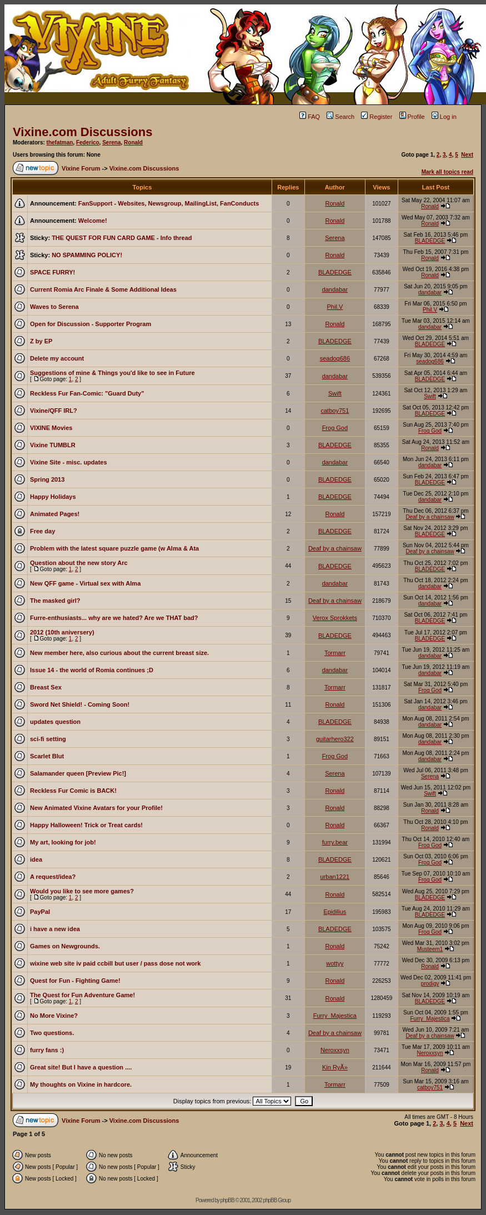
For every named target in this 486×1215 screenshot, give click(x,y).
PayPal (40, 911)
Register (376, 116)
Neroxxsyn (334, 1050)
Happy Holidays (53, 496)
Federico (87, 142)
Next (467, 155)
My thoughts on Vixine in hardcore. (81, 1084)
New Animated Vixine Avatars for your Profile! (96, 807)
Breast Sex (46, 687)
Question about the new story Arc (79, 562)
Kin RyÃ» (335, 1067)
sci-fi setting (48, 739)
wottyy (334, 963)
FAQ (309, 116)
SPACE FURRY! (52, 272)
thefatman (60, 142)
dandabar (335, 289)
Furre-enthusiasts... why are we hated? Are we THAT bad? (114, 617)
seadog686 (335, 358)
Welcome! (92, 220)
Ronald (133, 142)
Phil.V (335, 306)
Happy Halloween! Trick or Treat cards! (86, 825)
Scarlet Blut (47, 756)
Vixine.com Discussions (82, 132)
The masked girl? (55, 600)
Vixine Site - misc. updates (68, 462)
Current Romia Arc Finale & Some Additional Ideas (103, 289)
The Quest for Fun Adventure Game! (82, 995)
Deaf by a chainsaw (429, 517)
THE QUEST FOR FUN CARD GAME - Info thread (122, 237)
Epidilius (334, 911)
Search (340, 116)
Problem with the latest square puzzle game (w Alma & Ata (114, 548)
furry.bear (335, 842)
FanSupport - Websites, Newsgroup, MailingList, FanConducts (168, 203)
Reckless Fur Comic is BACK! (73, 790)
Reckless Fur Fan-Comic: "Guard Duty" (87, 393)
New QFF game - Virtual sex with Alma (85, 583)
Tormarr (334, 652)
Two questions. (52, 1032)
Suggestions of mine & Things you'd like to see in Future (112, 372)
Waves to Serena (54, 306)
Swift (335, 393)
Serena (111, 142)
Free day (42, 531)
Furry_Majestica (335, 1015)
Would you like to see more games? (82, 891)
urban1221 (335, 876)
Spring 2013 (47, 479)
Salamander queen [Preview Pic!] (78, 773)
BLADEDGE (430, 241)
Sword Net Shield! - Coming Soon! (79, 704)
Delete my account (57, 358)
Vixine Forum (81, 168)
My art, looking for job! (63, 842)
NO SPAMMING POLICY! (87, 255)
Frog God (335, 427)
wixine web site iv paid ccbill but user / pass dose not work (115, 963)
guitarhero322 (335, 739)
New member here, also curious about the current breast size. (119, 652)
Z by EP (41, 341)
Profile (412, 116)
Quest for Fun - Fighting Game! (75, 980)
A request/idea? (53, 876)
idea (36, 859)
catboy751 (334, 410)
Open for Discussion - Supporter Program (90, 324)
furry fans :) (47, 1050)
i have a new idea (55, 929)
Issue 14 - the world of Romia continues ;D (91, 670)
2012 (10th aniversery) (62, 632)
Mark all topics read (447, 172)
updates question (55, 721)
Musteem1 (430, 949)
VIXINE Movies (51, 427)
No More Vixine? (54, 1015)
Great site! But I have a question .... (81, 1067)
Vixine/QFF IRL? (53, 410)
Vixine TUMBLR (53, 445)
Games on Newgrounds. (65, 946)
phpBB (227, 1200)
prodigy (430, 984)
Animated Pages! (54, 514)
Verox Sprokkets (335, 617)
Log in (444, 116)
